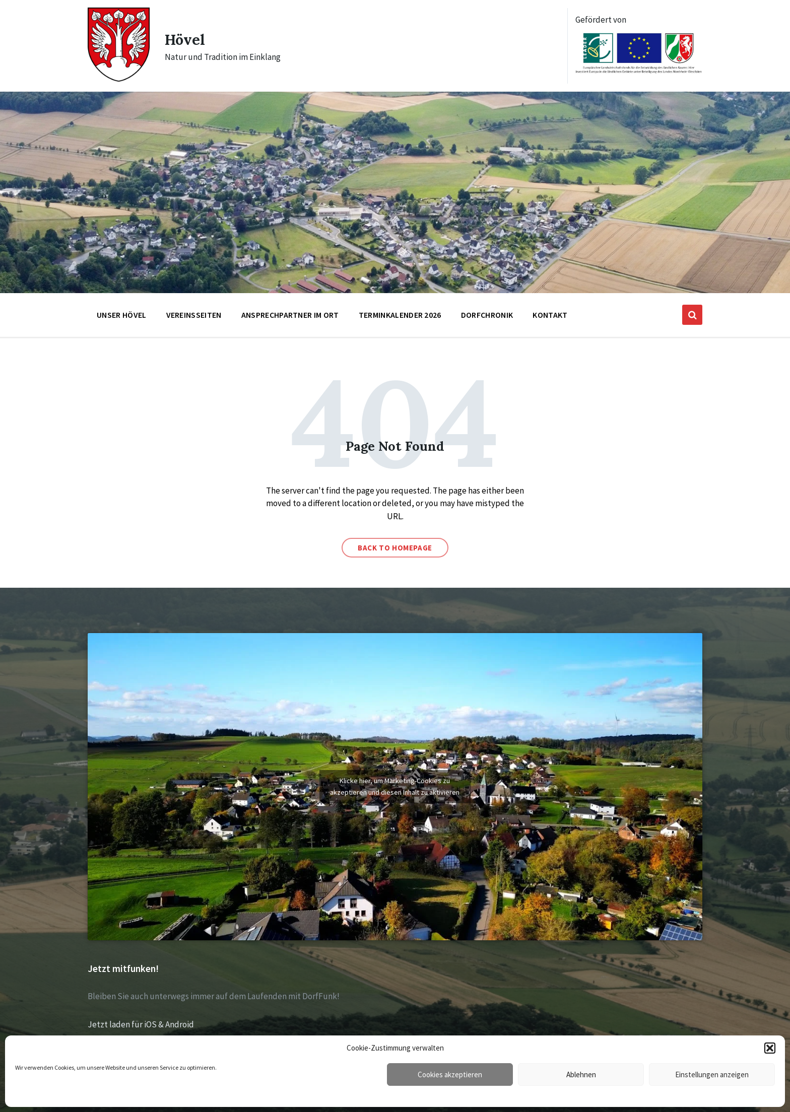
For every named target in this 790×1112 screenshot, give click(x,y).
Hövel (186, 39)
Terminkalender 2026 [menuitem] (400, 315)
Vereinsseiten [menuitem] (194, 315)
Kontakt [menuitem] (550, 315)
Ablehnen (581, 1074)
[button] (770, 1048)
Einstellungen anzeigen (712, 1074)
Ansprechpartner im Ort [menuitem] (290, 315)
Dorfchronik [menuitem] (487, 315)
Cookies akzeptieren (450, 1074)
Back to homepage (395, 547)
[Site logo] (119, 78)
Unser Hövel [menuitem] (122, 315)
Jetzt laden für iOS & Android (141, 1024)
